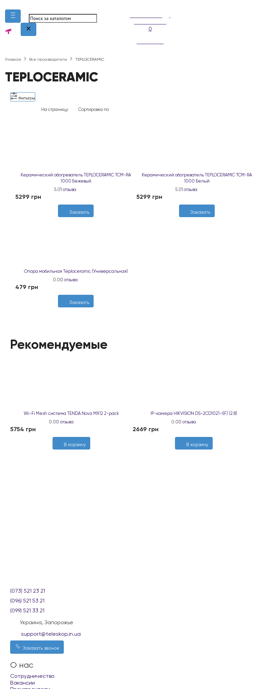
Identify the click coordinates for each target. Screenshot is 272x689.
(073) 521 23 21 (27, 591)
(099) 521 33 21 (27, 610)
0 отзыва (69, 279)
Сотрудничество (32, 676)
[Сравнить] (200, 220)
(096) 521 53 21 (27, 600)
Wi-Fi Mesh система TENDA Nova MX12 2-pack (71, 413)
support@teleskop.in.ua (51, 634)
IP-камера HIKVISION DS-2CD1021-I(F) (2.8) (194, 413)
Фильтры (23, 96)
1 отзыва (68, 189)
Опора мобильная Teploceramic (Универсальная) (76, 271)
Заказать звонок (37, 647)
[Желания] (193, 220)
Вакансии (22, 683)
